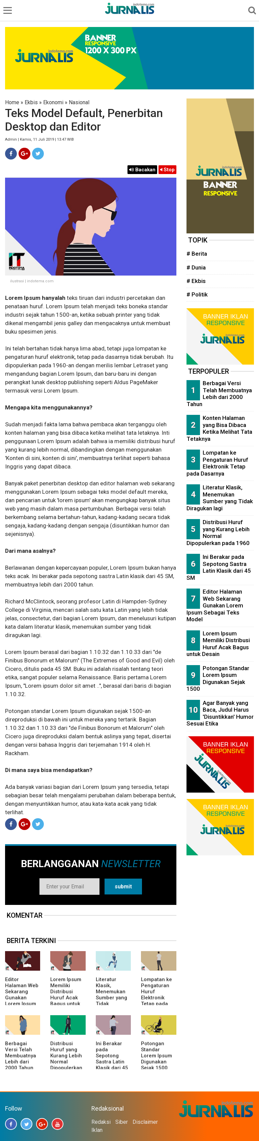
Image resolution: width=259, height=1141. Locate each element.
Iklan (97, 1130)
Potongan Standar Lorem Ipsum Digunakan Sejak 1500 (156, 1055)
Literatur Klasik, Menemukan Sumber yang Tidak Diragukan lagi (113, 994)
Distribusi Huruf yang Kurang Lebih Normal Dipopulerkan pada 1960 (66, 1058)
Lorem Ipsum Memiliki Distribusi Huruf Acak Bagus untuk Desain (65, 994)
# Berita (196, 253)
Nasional (79, 102)
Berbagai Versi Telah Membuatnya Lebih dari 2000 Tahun (20, 1055)
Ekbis (31, 102)
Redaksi (101, 1122)
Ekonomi (53, 102)
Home (12, 102)
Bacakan (142, 170)
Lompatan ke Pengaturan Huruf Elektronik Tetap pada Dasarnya (156, 994)
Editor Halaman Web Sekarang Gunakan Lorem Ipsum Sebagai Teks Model (21, 997)
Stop (167, 170)
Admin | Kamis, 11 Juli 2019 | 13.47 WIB (39, 139)
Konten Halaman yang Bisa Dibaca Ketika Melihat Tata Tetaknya (219, 428)
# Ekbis (196, 281)
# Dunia (196, 267)
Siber (121, 1122)
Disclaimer (145, 1122)
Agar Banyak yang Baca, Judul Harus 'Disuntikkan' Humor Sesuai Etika (220, 713)
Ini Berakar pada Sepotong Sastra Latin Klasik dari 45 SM (112, 1058)
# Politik (197, 294)
